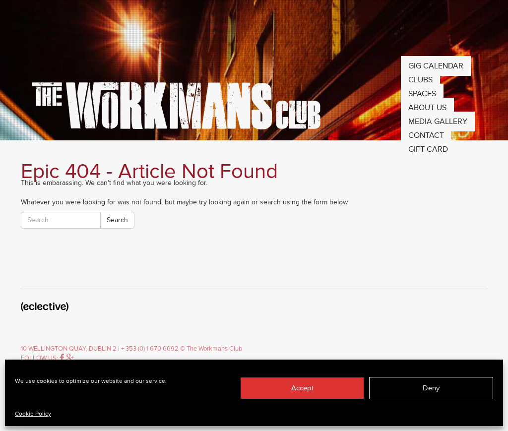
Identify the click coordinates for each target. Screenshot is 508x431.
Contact (426, 135)
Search (117, 220)
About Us (427, 108)
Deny (431, 388)
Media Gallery (437, 121)
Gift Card (428, 149)
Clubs (420, 80)
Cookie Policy (33, 414)
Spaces (422, 94)
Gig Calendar (435, 66)
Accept (302, 388)
